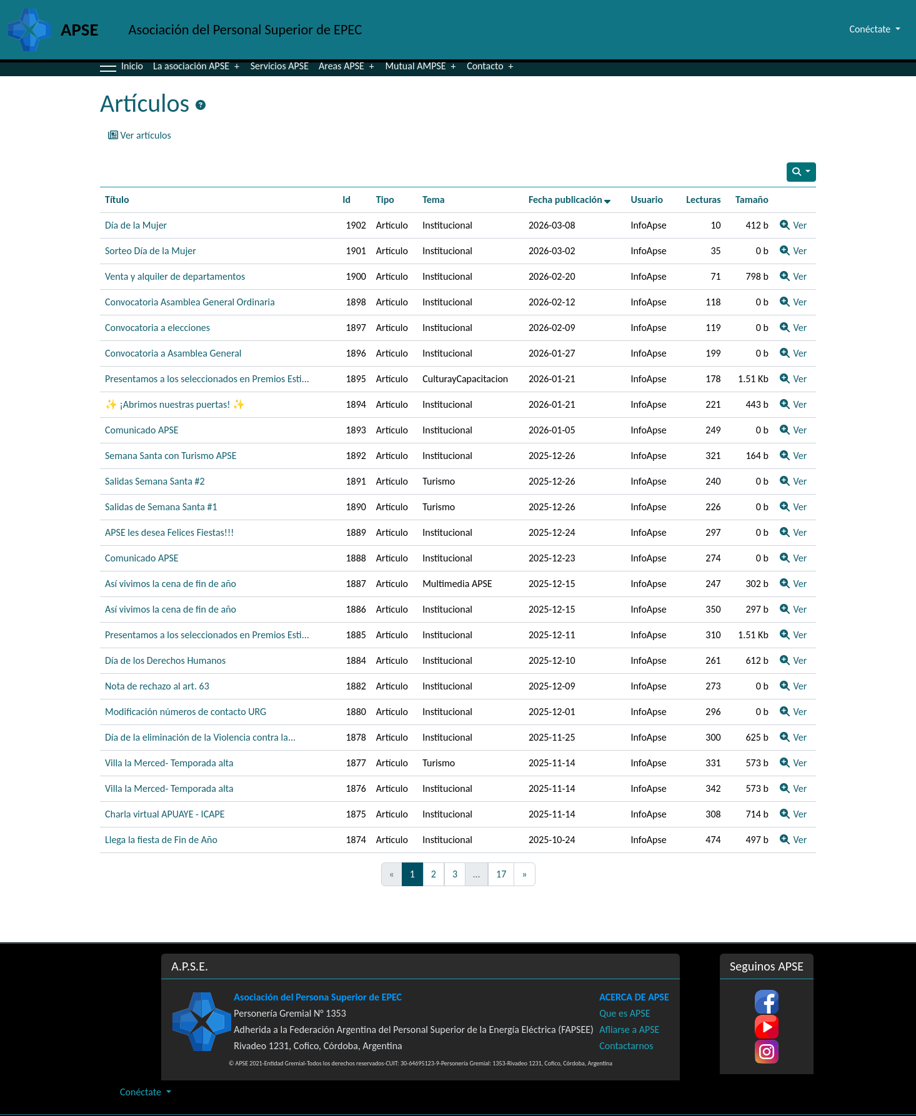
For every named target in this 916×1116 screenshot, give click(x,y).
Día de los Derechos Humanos (165, 660)
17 (501, 874)
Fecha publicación (570, 199)
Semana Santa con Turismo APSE (171, 456)
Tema (433, 199)
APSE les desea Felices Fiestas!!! (169, 532)
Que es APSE (624, 1013)
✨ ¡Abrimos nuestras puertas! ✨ (175, 404)
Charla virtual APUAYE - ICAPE (165, 814)
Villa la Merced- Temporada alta (169, 763)
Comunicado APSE (142, 430)
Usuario (646, 199)
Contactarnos (626, 1046)
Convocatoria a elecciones (157, 327)
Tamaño (752, 199)
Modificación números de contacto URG (185, 712)
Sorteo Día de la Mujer (150, 251)
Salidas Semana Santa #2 (155, 481)
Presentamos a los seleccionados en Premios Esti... (207, 379)
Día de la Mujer (136, 225)
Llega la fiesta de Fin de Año (161, 840)
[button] (108, 66)
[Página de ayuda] (200, 105)
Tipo (385, 199)
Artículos (144, 103)
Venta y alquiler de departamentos (175, 276)
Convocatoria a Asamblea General (173, 353)
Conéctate (142, 1092)
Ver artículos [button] (139, 135)
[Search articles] (801, 172)
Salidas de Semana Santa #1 (161, 507)
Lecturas (703, 199)
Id (346, 199)
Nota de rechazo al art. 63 (157, 686)
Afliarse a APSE (629, 1029)
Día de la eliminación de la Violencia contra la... (200, 737)
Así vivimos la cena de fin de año (170, 584)
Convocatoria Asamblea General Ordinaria (190, 302)
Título (117, 199)
